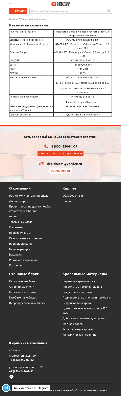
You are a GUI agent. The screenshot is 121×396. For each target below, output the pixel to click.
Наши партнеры (19, 249)
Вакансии (15, 254)
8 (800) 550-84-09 (64, 146)
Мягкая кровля (73, 323)
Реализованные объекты (25, 238)
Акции (13, 216)
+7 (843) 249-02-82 (21, 359)
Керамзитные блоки (22, 292)
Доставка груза (19, 201)
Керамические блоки (23, 281)
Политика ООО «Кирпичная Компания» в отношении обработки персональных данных (58, 390)
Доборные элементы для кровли (84, 318)
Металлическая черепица (79, 334)
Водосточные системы (77, 292)
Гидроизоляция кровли (78, 303)
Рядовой (68, 201)
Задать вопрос (61, 171)
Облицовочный (73, 195)
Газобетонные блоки (23, 297)
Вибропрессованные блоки (27, 303)
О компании (17, 227)
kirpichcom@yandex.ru (64, 163)
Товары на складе (20, 221)
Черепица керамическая (79, 281)
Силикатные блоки (21, 286)
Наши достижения (21, 243)
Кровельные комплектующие (82, 286)
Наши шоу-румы (20, 232)
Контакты (15, 265)
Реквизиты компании (23, 260)
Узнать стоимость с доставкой (60, 153)
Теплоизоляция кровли (78, 329)
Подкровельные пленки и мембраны (87, 297)
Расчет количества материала (28, 195)
